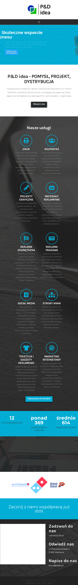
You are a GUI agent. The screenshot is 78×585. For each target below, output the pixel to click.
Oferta (44, 580)
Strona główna (30, 580)
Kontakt (50, 580)
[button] (39, 22)
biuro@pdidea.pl (56, 563)
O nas (38, 580)
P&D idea (29, 577)
